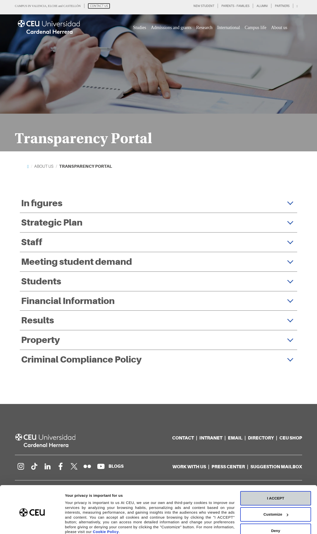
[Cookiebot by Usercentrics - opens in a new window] (32, 524)
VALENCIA (39, 6)
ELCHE (53, 6)
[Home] (28, 166)
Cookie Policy (106, 511)
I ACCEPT (275, 477)
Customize (276, 494)
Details (71, 524)
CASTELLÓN (72, 6)
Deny (275, 510)
